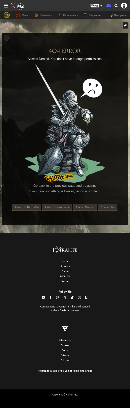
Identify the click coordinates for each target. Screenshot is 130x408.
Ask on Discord (85, 207)
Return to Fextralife (27, 207)
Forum (65, 271)
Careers (65, 345)
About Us (65, 276)
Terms (65, 350)
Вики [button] (23, 15)
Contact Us (108, 207)
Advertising (65, 340)
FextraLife (44, 370)
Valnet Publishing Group (78, 370)
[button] (96, 5)
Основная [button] (43, 15)
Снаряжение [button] (93, 15)
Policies (65, 360)
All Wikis (65, 266)
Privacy (65, 355)
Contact (65, 281)
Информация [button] (67, 15)
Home (65, 261)
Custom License (69, 310)
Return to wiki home (57, 207)
